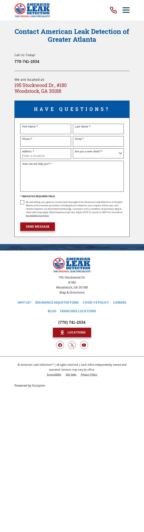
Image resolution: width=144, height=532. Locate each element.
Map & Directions (72, 292)
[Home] (32, 10)
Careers (119, 302)
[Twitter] (72, 345)
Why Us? (24, 302)
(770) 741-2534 (72, 322)
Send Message (38, 226)
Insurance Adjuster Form (57, 302)
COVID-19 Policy (96, 302)
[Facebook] (60, 345)
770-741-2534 (26, 61)
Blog (52, 311)
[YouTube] (84, 345)
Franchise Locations (78, 311)
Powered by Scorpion (29, 385)
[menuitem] (54, 374)
